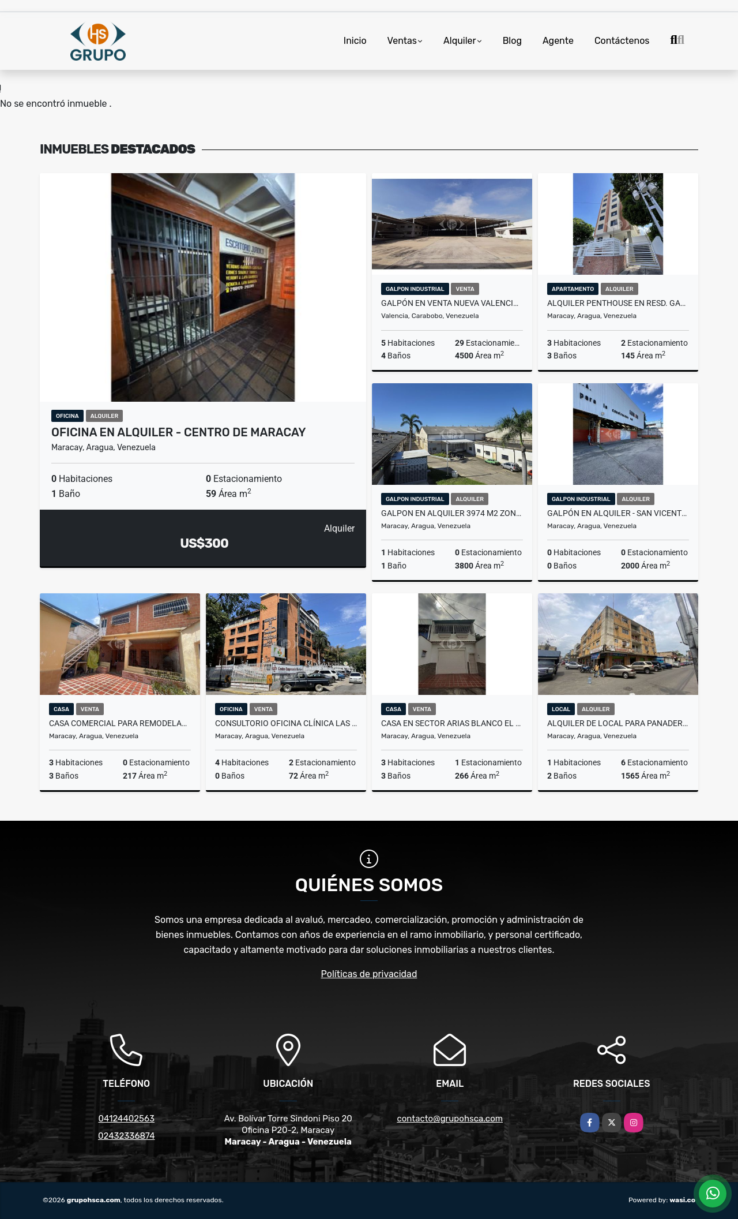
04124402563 (126, 1118)
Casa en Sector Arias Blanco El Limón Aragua (452, 723)
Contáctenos (622, 40)
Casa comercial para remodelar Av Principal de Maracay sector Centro (120, 723)
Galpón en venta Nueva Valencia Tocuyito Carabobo (452, 303)
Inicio (355, 40)
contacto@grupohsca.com (450, 1118)
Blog (512, 40)
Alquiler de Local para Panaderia (618, 723)
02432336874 (126, 1136)
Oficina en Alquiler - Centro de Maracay (178, 432)
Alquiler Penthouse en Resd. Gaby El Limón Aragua (618, 303)
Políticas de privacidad (369, 974)
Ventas (402, 40)
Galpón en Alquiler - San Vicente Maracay (618, 513)
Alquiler (459, 40)
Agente (558, 40)
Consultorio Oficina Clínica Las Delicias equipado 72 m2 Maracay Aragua (286, 723)
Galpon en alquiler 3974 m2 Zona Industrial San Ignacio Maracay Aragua (452, 513)
